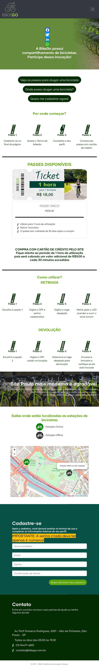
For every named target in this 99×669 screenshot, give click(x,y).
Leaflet (64, 496)
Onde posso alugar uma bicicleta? (49, 89)
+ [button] (14, 450)
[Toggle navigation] (92, 9)
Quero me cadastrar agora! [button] (49, 98)
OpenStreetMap (82, 496)
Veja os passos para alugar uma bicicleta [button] (50, 80)
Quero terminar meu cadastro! (68, 582)
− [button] (14, 454)
